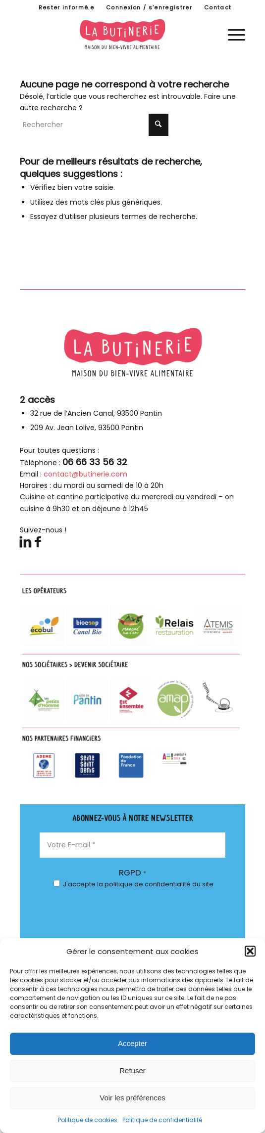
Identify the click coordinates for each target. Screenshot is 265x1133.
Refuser (132, 1070)
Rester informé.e (66, 7)
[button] (250, 951)
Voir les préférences (132, 1097)
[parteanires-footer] (132, 683)
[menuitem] (67, 7)
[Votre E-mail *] (132, 845)
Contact (217, 7)
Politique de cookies (87, 1120)
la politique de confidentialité (144, 884)
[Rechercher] (94, 125)
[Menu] (231, 34)
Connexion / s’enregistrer (149, 7)
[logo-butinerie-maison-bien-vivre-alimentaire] (132, 34)
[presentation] (80, 934)
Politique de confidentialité (162, 1120)
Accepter (132, 1043)
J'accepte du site (133, 884)
